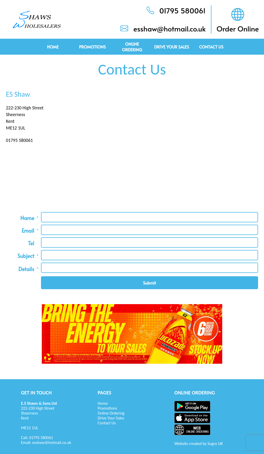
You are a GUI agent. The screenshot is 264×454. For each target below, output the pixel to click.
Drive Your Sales (171, 47)
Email (28, 230)
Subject (26, 256)
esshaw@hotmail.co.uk (51, 442)
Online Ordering (132, 46)
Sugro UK (215, 443)
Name (27, 218)
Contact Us (211, 47)
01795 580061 (41, 437)
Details (26, 269)
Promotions (92, 47)
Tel (31, 243)
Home (53, 47)
